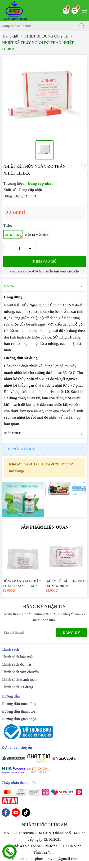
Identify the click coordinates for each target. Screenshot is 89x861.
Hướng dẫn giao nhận (19, 719)
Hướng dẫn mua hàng (19, 704)
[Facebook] (6, 812)
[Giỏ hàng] (74, 11)
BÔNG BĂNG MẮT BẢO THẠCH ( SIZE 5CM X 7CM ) (22, 583)
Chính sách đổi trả (16, 664)
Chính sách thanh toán (19, 679)
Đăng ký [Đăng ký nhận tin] (71, 633)
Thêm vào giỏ (44, 261)
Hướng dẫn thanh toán (19, 711)
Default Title (13, 235)
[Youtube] (16, 812)
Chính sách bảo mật (17, 657)
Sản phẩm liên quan (45, 527)
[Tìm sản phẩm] (37, 26)
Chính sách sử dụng (17, 687)
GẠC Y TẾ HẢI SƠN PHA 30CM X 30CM (65, 583)
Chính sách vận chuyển (20, 672)
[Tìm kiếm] (82, 26)
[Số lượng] (19, 248)
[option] (44, 96)
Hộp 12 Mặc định (36, 234)
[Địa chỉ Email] (29, 632)
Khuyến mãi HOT (20, 449)
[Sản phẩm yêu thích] (66, 11)
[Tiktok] (26, 812)
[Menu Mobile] (83, 10)
